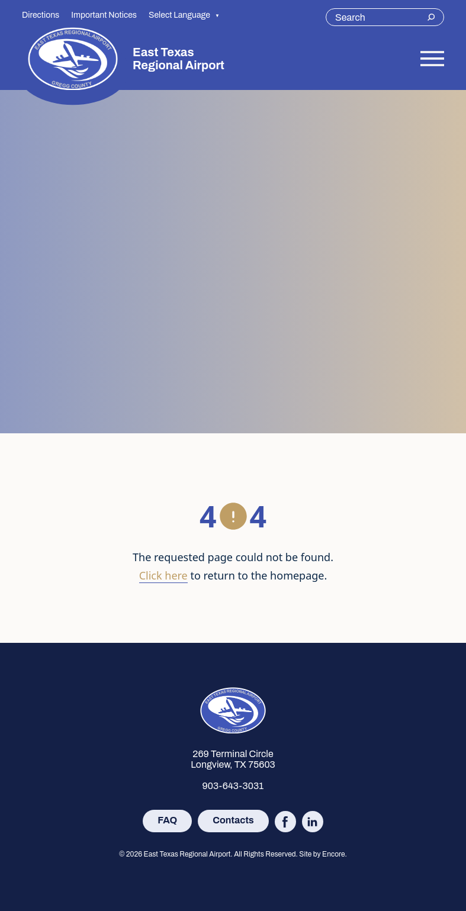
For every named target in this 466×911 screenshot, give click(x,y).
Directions (40, 15)
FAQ (167, 820)
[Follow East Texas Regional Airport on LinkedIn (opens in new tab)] (312, 821)
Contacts (233, 820)
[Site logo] (73, 58)
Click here (163, 575)
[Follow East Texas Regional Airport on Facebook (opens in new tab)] (285, 821)
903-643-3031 (233, 786)
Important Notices (104, 15)
